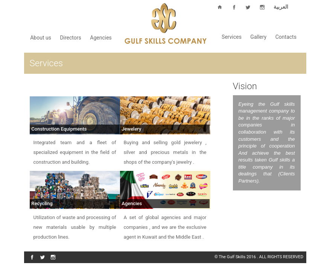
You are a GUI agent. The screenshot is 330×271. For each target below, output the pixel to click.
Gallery (258, 37)
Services (232, 37)
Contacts (286, 37)
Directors (70, 38)
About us (40, 38)
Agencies (101, 38)
